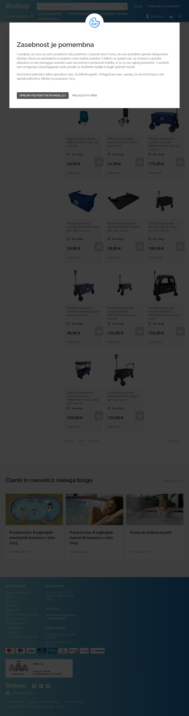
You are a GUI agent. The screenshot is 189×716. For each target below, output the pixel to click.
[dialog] (94, 358)
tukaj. (71, 78)
